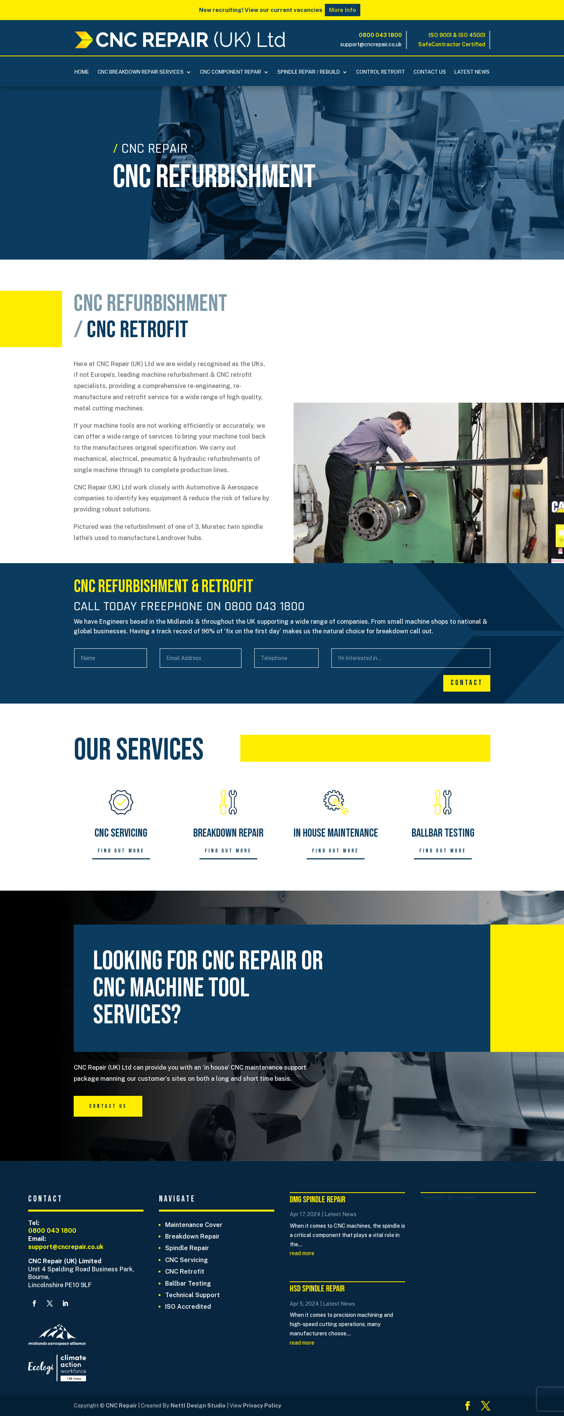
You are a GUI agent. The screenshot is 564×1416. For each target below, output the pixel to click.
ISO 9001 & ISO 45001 (457, 35)
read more (302, 1253)
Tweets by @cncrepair (448, 1197)
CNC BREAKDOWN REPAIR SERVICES (141, 72)
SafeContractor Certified (451, 44)
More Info (342, 10)
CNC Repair (121, 1405)
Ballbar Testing (188, 1283)
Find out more (121, 850)
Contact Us (430, 72)
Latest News (472, 72)
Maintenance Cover (194, 1225)
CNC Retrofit (184, 1271)
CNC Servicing (186, 1260)
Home (81, 72)
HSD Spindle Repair (317, 1288)
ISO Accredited (188, 1306)
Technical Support (192, 1295)
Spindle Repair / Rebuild (308, 72)
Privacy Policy (261, 1405)
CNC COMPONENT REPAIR (230, 72)
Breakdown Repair (192, 1236)
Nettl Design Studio (199, 1405)
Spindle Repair (187, 1248)
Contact (467, 682)
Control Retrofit (380, 72)
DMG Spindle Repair (317, 1199)
